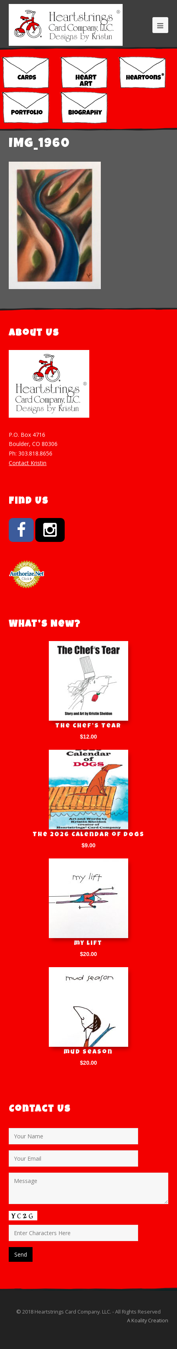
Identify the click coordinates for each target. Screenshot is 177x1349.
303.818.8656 (35, 453)
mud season (88, 1052)
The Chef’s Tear (88, 726)
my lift (88, 943)
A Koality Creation (147, 1320)
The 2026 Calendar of (88, 835)
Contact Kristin (27, 463)
